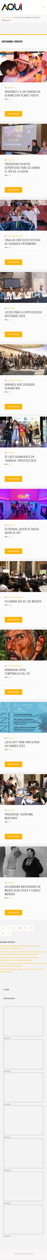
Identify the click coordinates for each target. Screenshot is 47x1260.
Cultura (10, 236)
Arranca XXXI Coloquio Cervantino (20, 386)
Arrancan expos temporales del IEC (17, 671)
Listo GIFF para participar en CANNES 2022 (22, 744)
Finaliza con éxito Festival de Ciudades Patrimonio (23, 242)
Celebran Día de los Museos (23, 601)
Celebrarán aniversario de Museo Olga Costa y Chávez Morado (23, 890)
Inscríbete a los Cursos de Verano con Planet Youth (23, 93)
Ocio (8, 17)
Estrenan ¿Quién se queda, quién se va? (22, 531)
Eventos (10, 87)
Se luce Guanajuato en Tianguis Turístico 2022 (20, 458)
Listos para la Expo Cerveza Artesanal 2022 (23, 314)
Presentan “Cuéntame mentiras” (19, 816)
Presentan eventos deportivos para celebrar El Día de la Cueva (22, 167)
